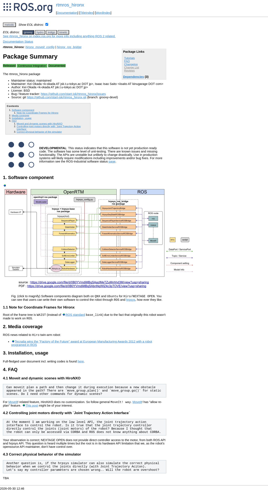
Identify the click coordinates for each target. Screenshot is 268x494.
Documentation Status (18, 41)
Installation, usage (21, 118)
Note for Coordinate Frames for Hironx (37, 112)
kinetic (63, 32)
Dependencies (133, 76)
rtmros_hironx (70, 5)
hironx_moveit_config (40, 47)
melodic (9, 24)
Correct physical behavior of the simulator (39, 131)
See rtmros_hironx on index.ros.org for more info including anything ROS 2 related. (59, 36)
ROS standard (75, 316)
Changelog (131, 64)
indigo (51, 32)
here (81, 364)
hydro (40, 32)
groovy (28, 32)
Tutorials (129, 58)
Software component (23, 110)
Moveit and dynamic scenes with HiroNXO (39, 123)
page (112, 161)
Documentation (67, 12)
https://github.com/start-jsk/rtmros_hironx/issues (73, 94)
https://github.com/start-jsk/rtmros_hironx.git (56, 97)
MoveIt (13, 405)
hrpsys (130, 301)
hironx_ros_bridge (69, 47)
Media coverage (20, 115)
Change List (131, 67)
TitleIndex (86, 12)
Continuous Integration (32, 65)
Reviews (129, 70)
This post (32, 409)
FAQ (127, 61)
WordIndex (103, 12)
